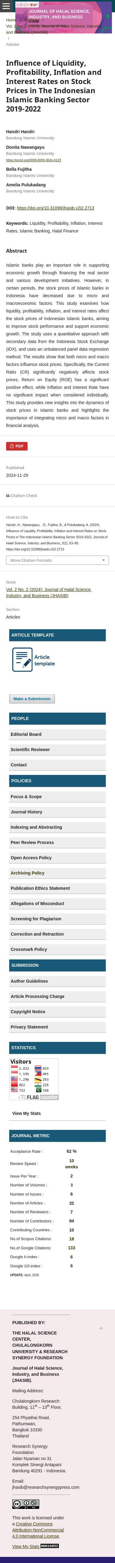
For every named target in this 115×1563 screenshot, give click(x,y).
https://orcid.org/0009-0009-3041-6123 (33, 160)
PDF (19, 446)
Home (11, 20)
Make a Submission (32, 698)
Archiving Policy (27, 873)
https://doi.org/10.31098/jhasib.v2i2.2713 (55, 208)
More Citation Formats (31, 560)
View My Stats (25, 1546)
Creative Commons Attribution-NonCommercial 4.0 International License (38, 1530)
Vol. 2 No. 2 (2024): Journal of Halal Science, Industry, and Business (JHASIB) (54, 29)
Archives (32, 20)
